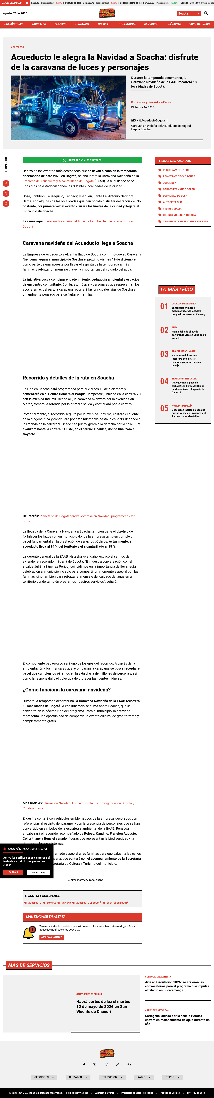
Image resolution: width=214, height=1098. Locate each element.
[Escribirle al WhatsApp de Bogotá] (129, 1065)
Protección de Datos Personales (137, 1093)
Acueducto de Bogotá (91, 902)
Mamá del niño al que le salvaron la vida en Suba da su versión (188, 343)
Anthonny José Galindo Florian (155, 103)
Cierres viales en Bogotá (180, 216)
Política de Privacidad (73, 1093)
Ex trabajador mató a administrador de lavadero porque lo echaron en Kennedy (188, 317)
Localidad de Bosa (176, 197)
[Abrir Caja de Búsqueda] (206, 13)
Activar (13, 872)
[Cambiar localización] (189, 13)
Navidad (67, 902)
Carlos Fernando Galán (180, 190)
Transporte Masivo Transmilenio (177, 225)
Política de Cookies (172, 1093)
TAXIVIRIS (61, 24)
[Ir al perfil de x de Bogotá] (94, 1065)
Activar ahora (52, 937)
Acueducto (33, 902)
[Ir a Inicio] (107, 14)
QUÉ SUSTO (173, 24)
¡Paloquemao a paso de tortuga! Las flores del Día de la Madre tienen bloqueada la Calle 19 (187, 395)
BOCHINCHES (127, 24)
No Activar (38, 872)
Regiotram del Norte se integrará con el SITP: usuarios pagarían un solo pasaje (187, 368)
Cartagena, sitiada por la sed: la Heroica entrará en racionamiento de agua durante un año (176, 1020)
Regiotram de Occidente (180, 177)
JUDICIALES (39, 24)
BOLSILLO (104, 24)
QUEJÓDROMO (14, 24)
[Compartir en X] (6, 194)
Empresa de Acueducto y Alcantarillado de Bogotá (60, 182)
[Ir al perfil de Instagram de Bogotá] (106, 1065)
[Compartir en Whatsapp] (6, 204)
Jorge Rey (170, 183)
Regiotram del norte (178, 170)
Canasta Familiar (12, 3)
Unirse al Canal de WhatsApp (82, 161)
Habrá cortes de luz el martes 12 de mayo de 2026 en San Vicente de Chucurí (104, 1006)
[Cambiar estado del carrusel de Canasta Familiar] (27, 3)
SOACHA (51, 902)
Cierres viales (173, 210)
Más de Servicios (29, 965)
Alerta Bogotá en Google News (82, 880)
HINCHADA (83, 24)
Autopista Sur (173, 203)
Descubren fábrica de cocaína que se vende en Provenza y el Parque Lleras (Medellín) (189, 422)
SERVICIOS (150, 24)
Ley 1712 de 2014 (200, 1093)
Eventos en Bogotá (122, 902)
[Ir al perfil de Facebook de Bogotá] (84, 1065)
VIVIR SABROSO (199, 24)
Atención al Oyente (102, 1093)
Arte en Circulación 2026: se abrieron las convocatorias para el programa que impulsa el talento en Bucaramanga (178, 986)
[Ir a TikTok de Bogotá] (118, 1065)
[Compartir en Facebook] (6, 184)
